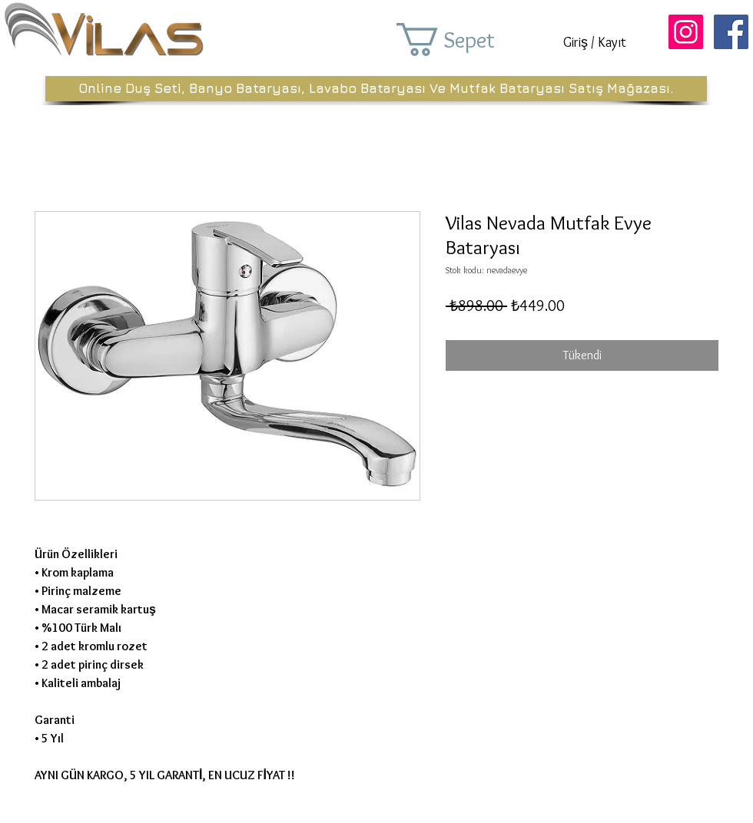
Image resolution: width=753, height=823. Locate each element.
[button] (467, 39)
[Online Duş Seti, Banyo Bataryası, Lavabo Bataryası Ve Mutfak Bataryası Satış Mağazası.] (376, 88)
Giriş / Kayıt (594, 42)
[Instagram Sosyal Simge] (685, 32)
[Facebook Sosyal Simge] (731, 32)
